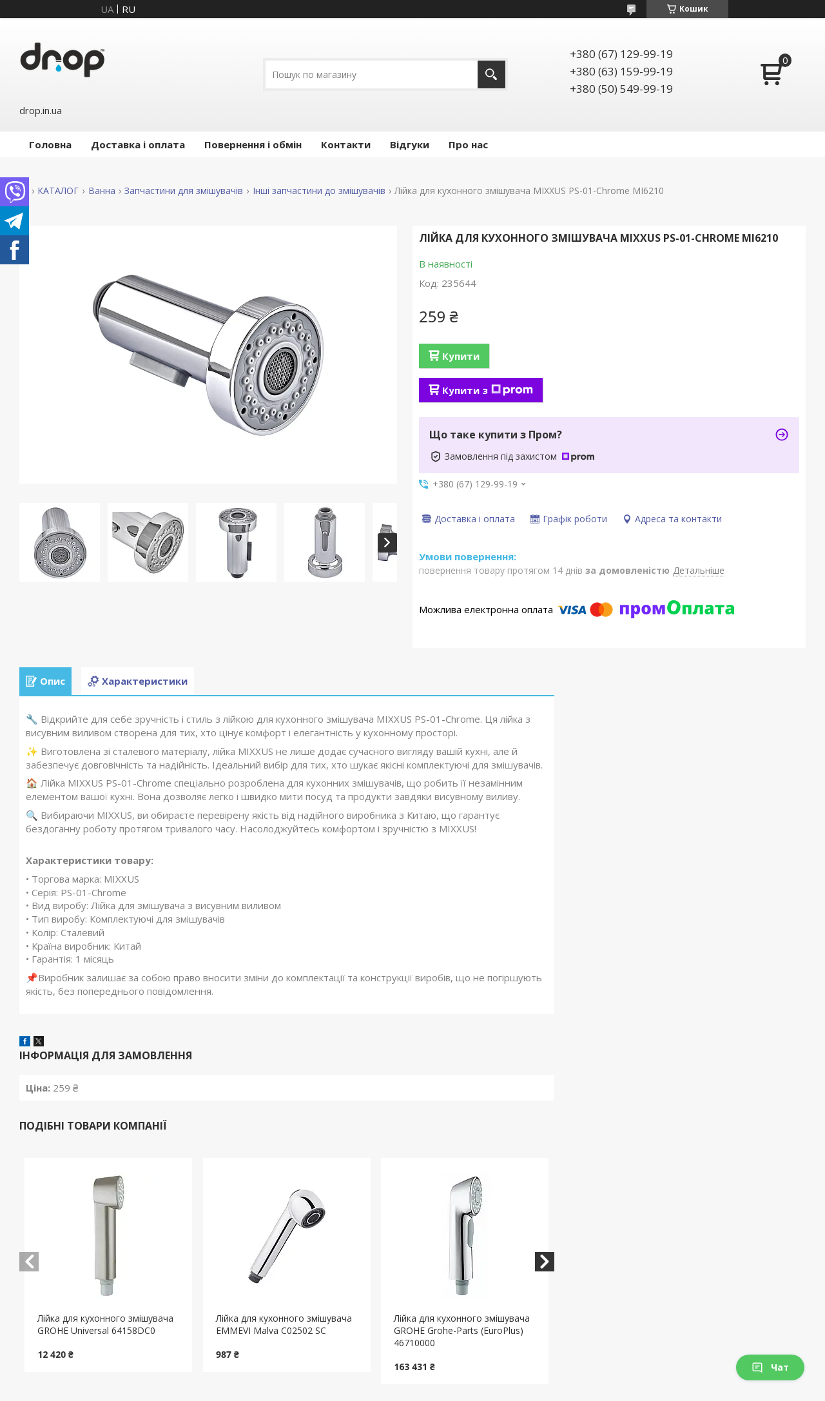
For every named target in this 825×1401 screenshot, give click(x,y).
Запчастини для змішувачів (183, 191)
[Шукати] (491, 74)
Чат (770, 1367)
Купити (461, 355)
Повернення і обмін (253, 144)
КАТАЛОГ (58, 191)
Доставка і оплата (138, 144)
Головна (50, 144)
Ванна (101, 191)
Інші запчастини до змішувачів (319, 191)
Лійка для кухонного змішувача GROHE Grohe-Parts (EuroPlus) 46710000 (462, 1330)
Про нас (468, 144)
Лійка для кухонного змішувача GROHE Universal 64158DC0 (105, 1324)
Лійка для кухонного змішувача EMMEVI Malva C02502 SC (284, 1324)
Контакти (346, 144)
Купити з (487, 390)
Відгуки (409, 144)
